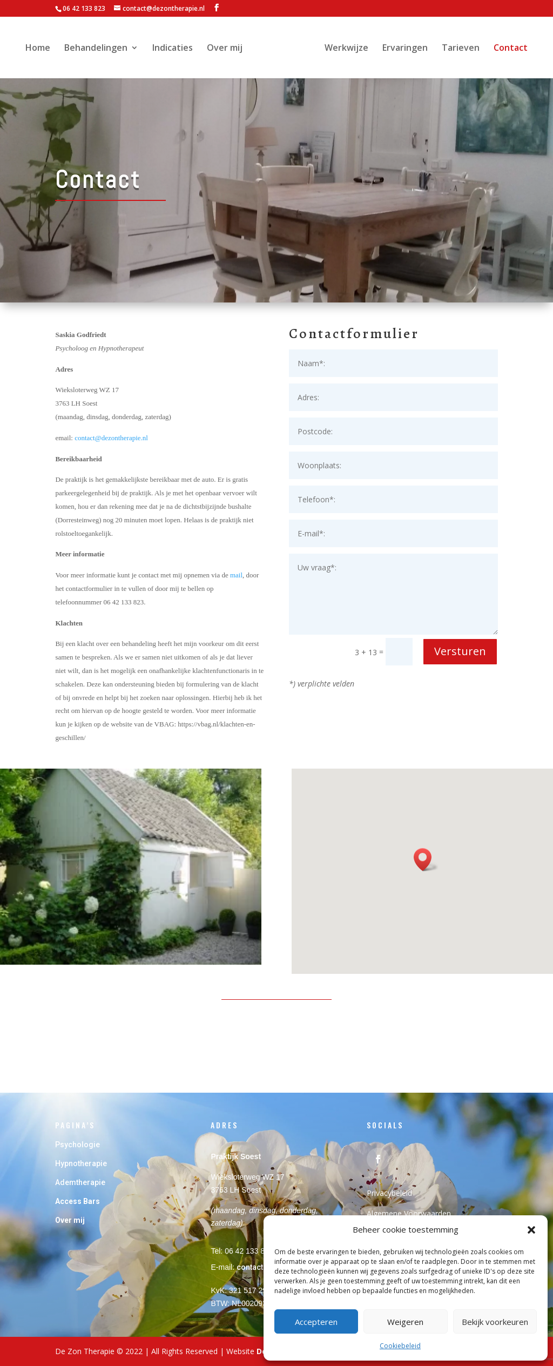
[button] (531, 1229)
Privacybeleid (389, 1193)
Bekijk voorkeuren (495, 1321)
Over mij (227, 48)
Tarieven (458, 48)
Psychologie (78, 1144)
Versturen (460, 651)
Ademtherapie (80, 1182)
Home (40, 48)
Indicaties (175, 48)
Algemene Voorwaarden (409, 1213)
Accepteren (316, 1321)
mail (236, 575)
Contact (508, 48)
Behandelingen (98, 48)
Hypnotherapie (81, 1163)
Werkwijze (344, 48)
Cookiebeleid (400, 1345)
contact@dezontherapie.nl (111, 438)
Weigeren (405, 1321)
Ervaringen (402, 48)
